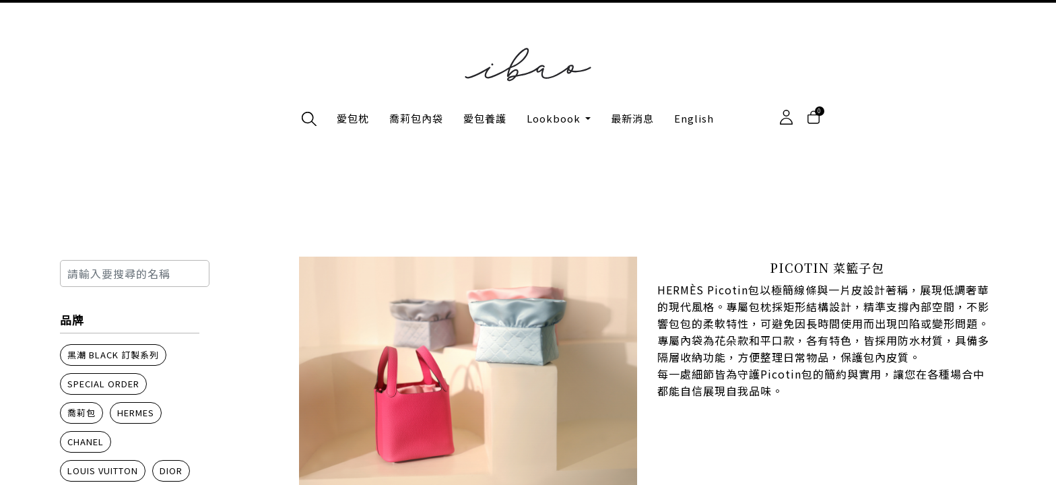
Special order (103, 383)
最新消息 (632, 118)
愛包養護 (484, 118)
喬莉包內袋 (416, 118)
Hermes (135, 412)
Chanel (85, 441)
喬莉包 (81, 412)
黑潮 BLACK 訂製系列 (113, 354)
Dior (171, 470)
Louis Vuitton (102, 470)
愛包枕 (353, 118)
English (694, 118)
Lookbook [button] (555, 118)
